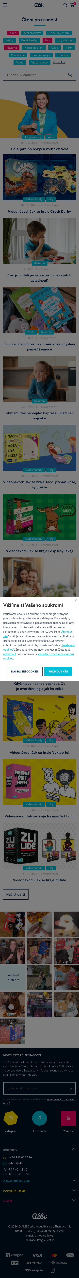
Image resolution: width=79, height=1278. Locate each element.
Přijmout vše (58, 671)
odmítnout (9, 654)
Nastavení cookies (24, 671)
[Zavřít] (75, 600)
